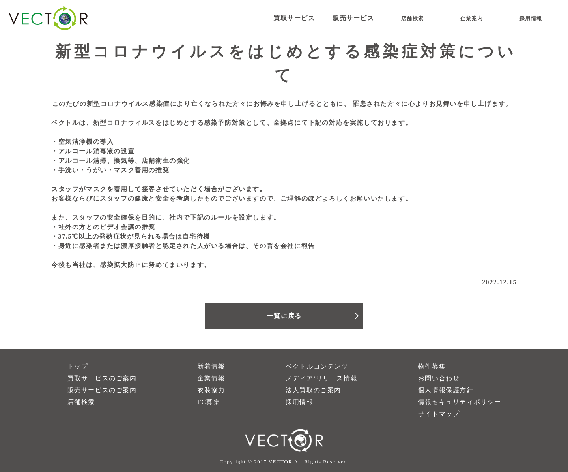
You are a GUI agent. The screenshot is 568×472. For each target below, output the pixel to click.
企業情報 (211, 378)
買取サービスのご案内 (102, 378)
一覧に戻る (284, 315)
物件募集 (432, 366)
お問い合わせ (439, 378)
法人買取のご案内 (313, 390)
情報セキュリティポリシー (459, 402)
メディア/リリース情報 (321, 378)
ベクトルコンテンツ (317, 366)
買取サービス (294, 18)
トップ (77, 366)
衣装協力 (211, 390)
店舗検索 (81, 402)
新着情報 (211, 366)
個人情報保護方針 (446, 390)
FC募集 (208, 402)
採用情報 (299, 402)
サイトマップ (439, 413)
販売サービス (353, 18)
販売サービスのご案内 (102, 390)
